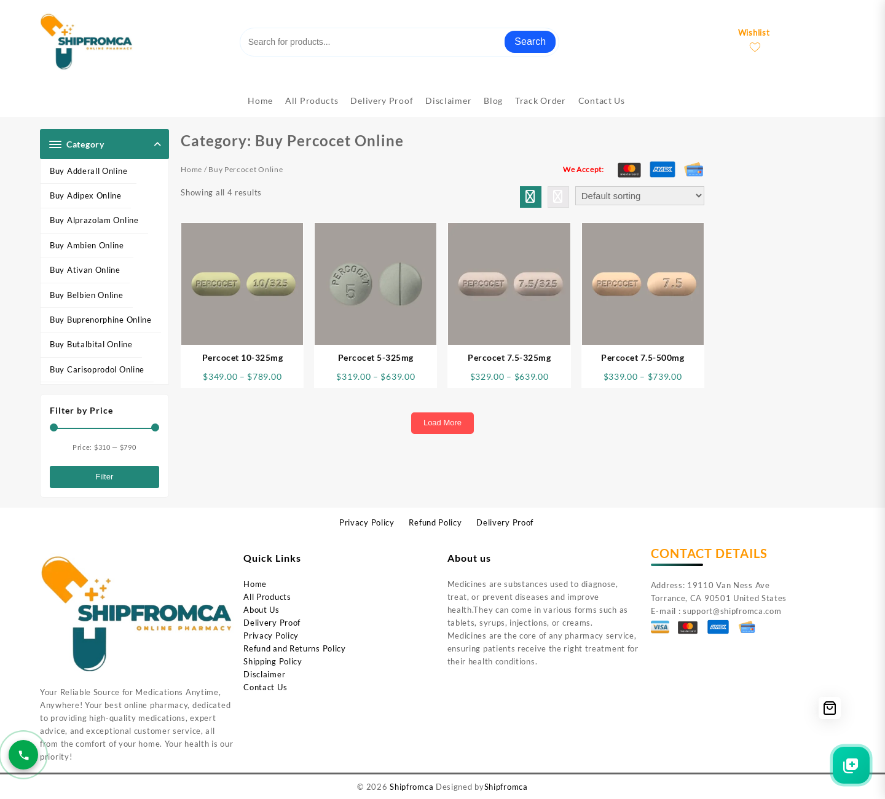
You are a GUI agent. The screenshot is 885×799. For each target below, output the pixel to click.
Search (530, 41)
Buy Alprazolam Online (94, 220)
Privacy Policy (271, 635)
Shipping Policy (272, 661)
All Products (267, 597)
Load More (442, 422)
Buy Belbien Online (87, 295)
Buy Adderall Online (88, 171)
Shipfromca (411, 787)
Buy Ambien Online (87, 245)
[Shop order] (639, 195)
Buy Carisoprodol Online (97, 369)
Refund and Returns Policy (294, 648)
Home (191, 169)
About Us (261, 610)
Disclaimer (264, 674)
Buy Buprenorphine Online (101, 320)
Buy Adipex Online (86, 195)
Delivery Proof (272, 623)
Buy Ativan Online (85, 270)
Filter (104, 476)
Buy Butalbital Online (91, 344)
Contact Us (265, 687)
